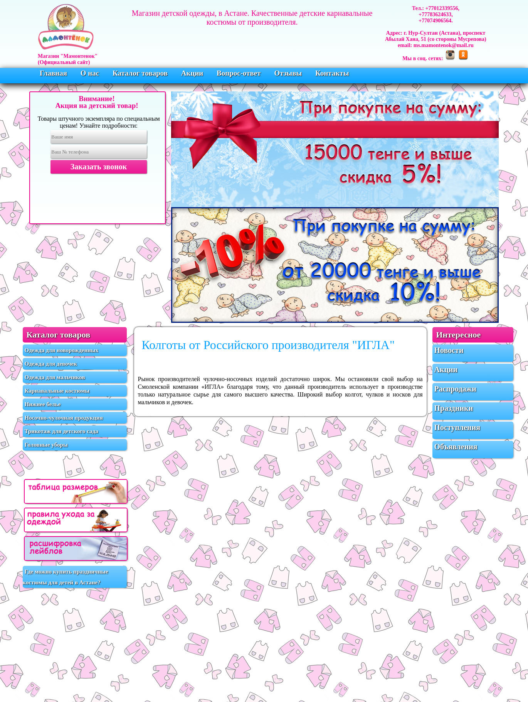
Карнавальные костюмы (57, 391)
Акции (193, 73)
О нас (91, 73)
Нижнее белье (43, 404)
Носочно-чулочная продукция (64, 418)
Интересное (458, 334)
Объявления (456, 446)
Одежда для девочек (51, 364)
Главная (54, 73)
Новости (449, 350)
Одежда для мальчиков (55, 377)
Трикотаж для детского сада (61, 431)
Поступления (457, 427)
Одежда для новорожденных (62, 350)
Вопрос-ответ (239, 73)
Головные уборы (46, 445)
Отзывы (289, 73)
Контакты (332, 73)
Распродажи (455, 389)
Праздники (453, 408)
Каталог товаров (141, 73)
